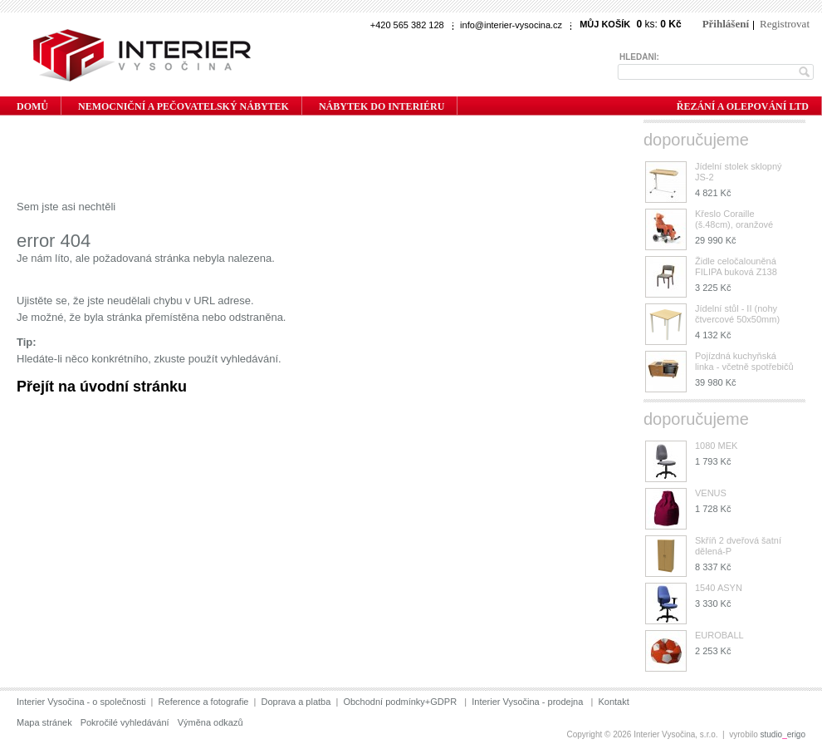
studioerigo (783, 734)
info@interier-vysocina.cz (511, 25)
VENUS (711, 493)
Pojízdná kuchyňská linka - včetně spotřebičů (744, 361)
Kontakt (613, 702)
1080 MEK (716, 446)
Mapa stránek (44, 722)
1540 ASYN (718, 588)
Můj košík (605, 24)
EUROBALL (719, 635)
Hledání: (639, 57)
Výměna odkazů (210, 722)
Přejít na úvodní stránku (102, 386)
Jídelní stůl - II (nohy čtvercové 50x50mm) (737, 313)
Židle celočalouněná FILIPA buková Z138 (736, 266)
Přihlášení (725, 23)
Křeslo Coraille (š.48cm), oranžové (734, 219)
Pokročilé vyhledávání (125, 722)
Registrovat (785, 23)
